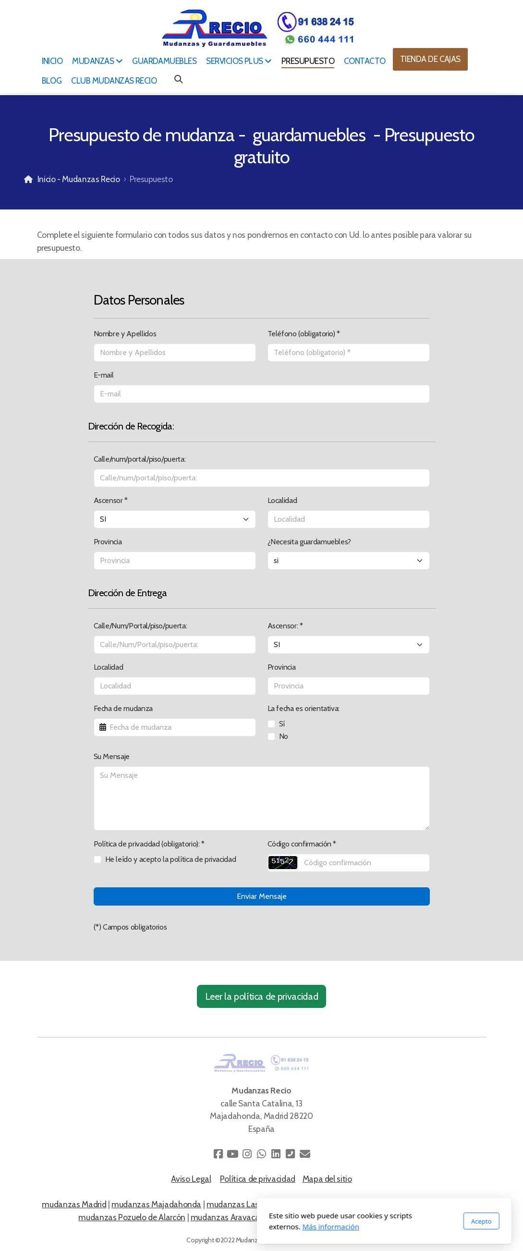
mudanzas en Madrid (443, 1204)
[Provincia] (175, 561)
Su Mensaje (112, 756)
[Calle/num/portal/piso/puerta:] (262, 478)
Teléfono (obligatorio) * (304, 333)
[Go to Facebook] (218, 1154)
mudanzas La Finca (410, 1217)
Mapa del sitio (327, 1179)
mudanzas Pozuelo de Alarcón (131, 1217)
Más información (208, 1226)
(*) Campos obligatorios (130, 927)
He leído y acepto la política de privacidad (170, 859)
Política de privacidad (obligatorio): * (149, 843)
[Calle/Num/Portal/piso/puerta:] (175, 645)
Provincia (108, 541)
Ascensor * (111, 500)
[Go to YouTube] (233, 1154)
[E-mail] (262, 394)
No (283, 736)
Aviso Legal (191, 1179)
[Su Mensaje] (262, 798)
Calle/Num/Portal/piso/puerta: (140, 625)
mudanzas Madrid (74, 1204)
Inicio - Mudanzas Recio (78, 179)
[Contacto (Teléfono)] (290, 1154)
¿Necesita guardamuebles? (310, 541)
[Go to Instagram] (247, 1154)
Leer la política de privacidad (261, 996)
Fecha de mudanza (123, 708)
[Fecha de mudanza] (175, 727)
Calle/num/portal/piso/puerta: (140, 459)
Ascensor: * (285, 625)
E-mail (104, 375)
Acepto (359, 1221)
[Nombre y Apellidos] (175, 352)
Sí (282, 723)
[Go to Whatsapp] (262, 1154)
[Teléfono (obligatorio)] (349, 352)
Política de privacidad (257, 1179)
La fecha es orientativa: (304, 708)
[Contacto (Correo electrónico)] (305, 1154)
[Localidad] (349, 519)
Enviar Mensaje (262, 896)
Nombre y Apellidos (125, 333)
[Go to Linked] (276, 1154)
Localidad (282, 500)
